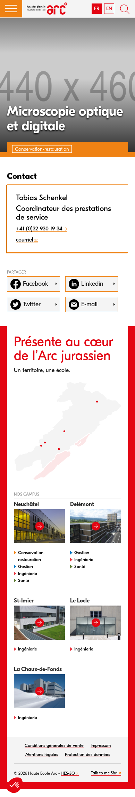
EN (109, 8)
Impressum (101, 745)
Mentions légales (41, 754)
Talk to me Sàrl (104, 773)
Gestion (25, 566)
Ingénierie (27, 573)
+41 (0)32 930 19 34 (39, 229)
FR (96, 8)
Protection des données (87, 754)
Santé (23, 580)
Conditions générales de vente (54, 745)
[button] (11, 8)
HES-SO (68, 773)
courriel (24, 240)
